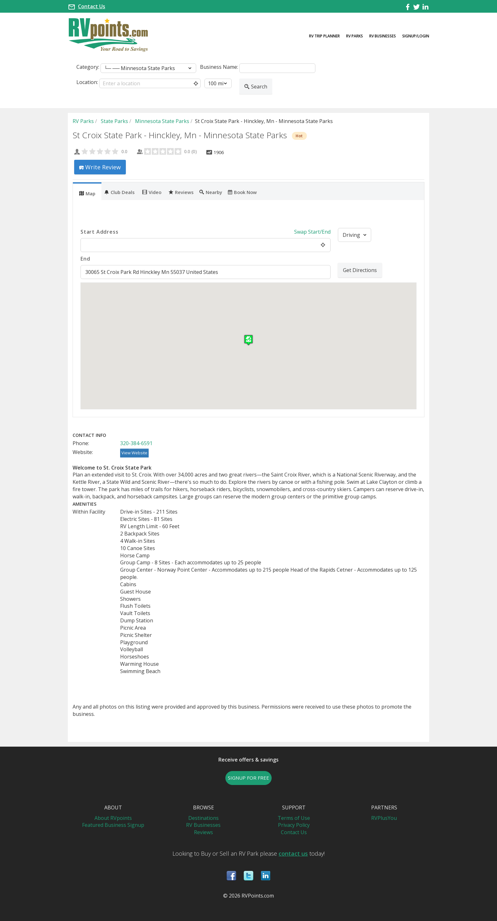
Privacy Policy (294, 824)
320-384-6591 (136, 443)
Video (151, 192)
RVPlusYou (384, 817)
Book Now (242, 192)
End (85, 258)
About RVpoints (113, 817)
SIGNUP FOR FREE (248, 778)
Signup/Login (415, 36)
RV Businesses (382, 36)
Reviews (181, 192)
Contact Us (91, 6)
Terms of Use (294, 817)
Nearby (210, 192)
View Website (134, 453)
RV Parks (354, 36)
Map (87, 193)
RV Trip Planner (324, 36)
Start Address (99, 231)
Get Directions (360, 270)
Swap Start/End (312, 231)
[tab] (87, 191)
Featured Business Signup (113, 824)
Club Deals (119, 192)
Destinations (203, 817)
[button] (248, 340)
